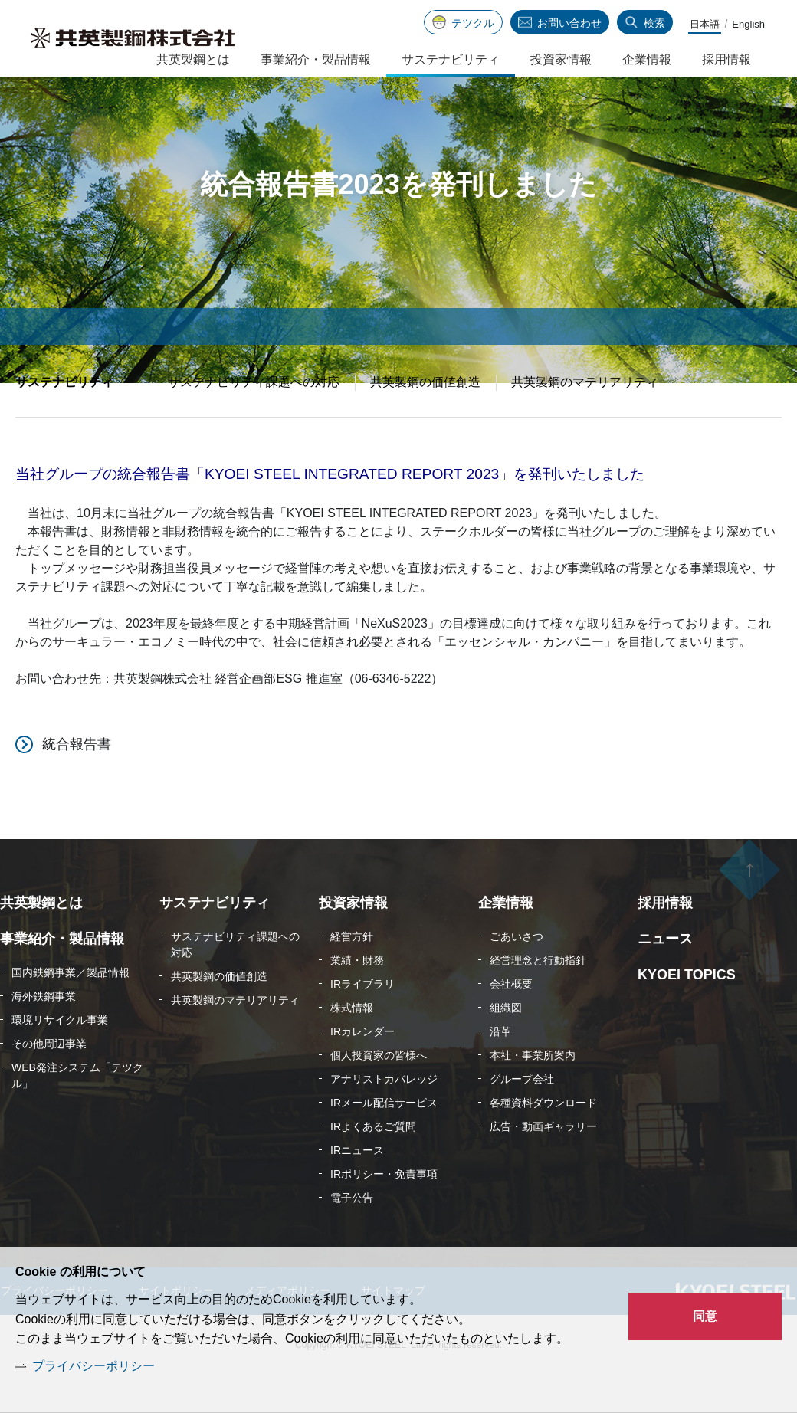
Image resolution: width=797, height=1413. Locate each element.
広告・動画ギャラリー (543, 1165)
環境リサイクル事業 (59, 1058)
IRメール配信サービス (384, 1141)
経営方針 (351, 975)
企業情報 (646, 59)
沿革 (500, 1070)
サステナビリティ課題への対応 (253, 420)
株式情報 (351, 1046)
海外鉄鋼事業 (43, 1034)
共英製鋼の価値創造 (425, 420)
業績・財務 (357, 998)
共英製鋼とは (193, 59)
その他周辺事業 (49, 1082)
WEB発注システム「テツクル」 (77, 1114)
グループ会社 (522, 1117)
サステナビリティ (64, 420)
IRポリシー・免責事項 (384, 1212)
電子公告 (351, 1236)
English (748, 24)
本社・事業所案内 (533, 1093)
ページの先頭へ (749, 910)
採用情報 (726, 59)
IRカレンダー (362, 1070)
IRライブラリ (362, 1022)
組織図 (506, 1046)
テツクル (472, 23)
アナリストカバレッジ (384, 1117)
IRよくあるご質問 (373, 1165)
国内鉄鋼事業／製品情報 (70, 1011)
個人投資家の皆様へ (378, 1093)
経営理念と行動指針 (538, 998)
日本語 (705, 24)
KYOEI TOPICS (687, 1013)
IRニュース (357, 1188)
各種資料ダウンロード (543, 1141)
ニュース (665, 977)
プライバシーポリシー (93, 1365)
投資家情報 (561, 59)
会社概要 (511, 1022)
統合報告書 (76, 782)
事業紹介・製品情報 (316, 59)
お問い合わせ (569, 23)
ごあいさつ (516, 975)
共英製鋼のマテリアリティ (584, 420)
